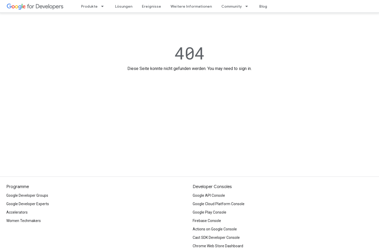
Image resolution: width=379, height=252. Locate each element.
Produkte (89, 6)
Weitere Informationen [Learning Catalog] (191, 6)
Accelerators (17, 212)
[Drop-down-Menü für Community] (248, 6)
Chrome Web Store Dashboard (218, 246)
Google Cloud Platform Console (219, 204)
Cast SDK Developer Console (216, 237)
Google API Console (209, 195)
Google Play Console (209, 212)
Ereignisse (151, 6)
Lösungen (123, 6)
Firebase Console (207, 221)
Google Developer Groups (27, 195)
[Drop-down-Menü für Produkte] (104, 6)
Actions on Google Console (215, 229)
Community (231, 6)
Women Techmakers (23, 221)
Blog (263, 6)
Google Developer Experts (27, 204)
